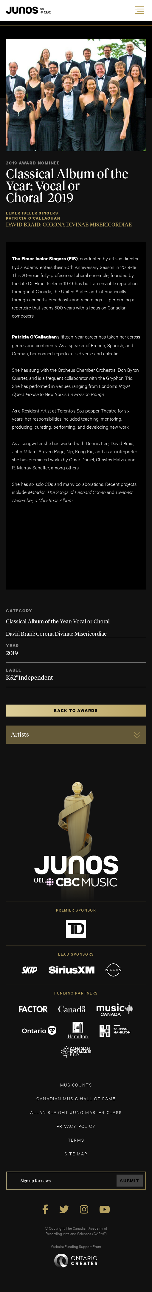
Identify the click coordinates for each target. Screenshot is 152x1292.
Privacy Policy (76, 1126)
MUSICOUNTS (76, 1084)
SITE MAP (76, 1153)
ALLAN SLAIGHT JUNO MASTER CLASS (76, 1112)
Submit (129, 1181)
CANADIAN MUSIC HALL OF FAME (75, 1098)
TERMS (76, 1140)
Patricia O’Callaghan (33, 218)
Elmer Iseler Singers (32, 213)
